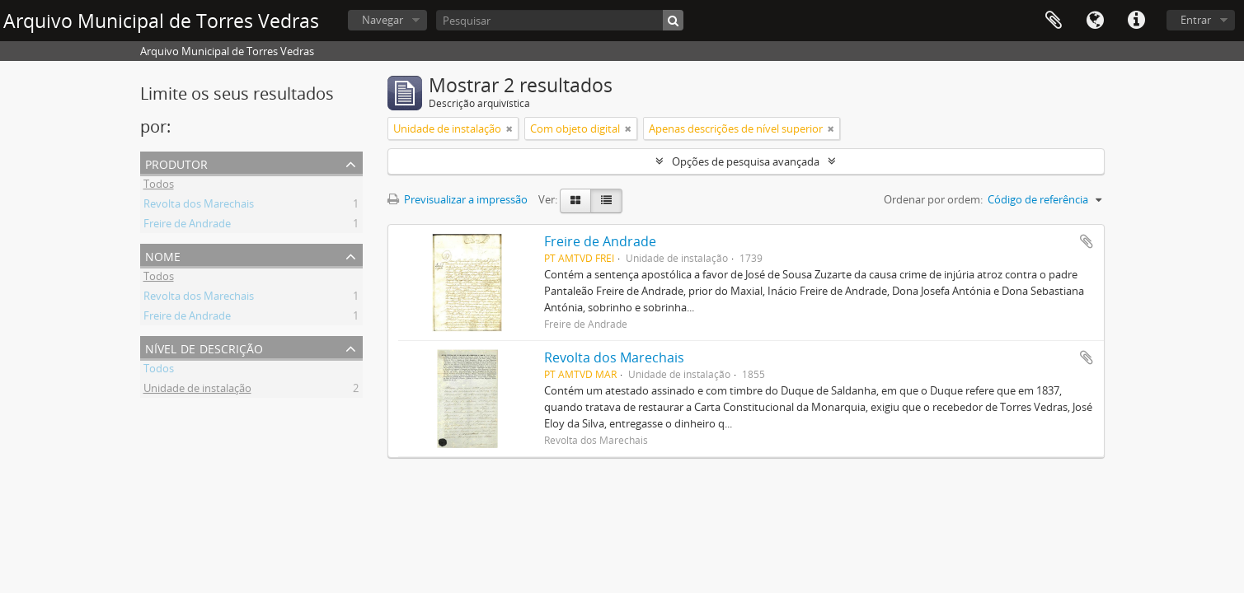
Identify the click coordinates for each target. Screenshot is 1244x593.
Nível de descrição (204, 347)
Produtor (176, 163)
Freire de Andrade (187, 225)
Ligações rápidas (1136, 20)
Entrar (1196, 19)
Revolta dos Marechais (198, 205)
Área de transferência (1053, 20)
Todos (158, 186)
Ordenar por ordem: (933, 199)
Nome (163, 255)
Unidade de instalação (197, 390)
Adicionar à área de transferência (1086, 241)
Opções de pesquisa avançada (745, 161)
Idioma (1094, 20)
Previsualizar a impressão (457, 199)
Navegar (382, 19)
